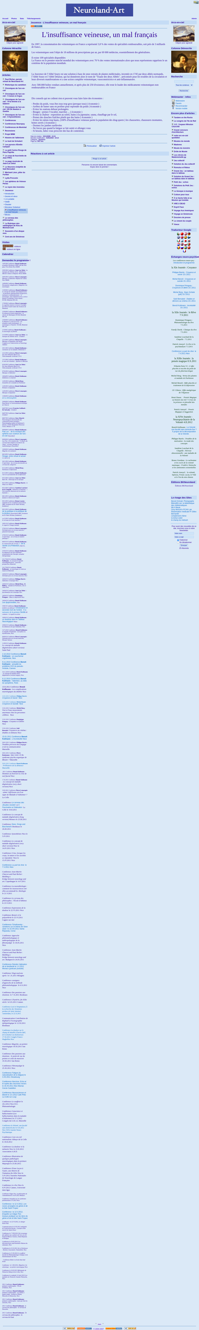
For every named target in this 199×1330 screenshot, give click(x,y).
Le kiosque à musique (182, 191)
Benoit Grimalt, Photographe (182, 501)
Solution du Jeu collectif (183, 164)
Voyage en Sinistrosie (182, 214)
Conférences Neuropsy (14, 124)
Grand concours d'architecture (180, 131)
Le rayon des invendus (13, 187)
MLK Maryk (175, 507)
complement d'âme (178, 516)
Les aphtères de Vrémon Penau (14, 182)
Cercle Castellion (9, 1088)
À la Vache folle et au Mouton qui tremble (182, 199)
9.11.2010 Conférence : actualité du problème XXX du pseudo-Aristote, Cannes (14, 665)
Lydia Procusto (10, 178)
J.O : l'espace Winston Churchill (182, 125)
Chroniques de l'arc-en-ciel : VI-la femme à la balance (14, 101)
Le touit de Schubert (12, 141)
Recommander (181, 106)
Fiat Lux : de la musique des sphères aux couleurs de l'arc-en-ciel (14, 434)
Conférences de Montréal (15, 127)
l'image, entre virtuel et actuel (14, 456)
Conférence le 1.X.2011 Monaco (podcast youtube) (14, 966)
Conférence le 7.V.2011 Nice (184, 352)
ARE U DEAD (178, 204)
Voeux (175, 224)
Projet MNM (9, 134)
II (24, 610)
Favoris (178, 103)
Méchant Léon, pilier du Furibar (14, 173)
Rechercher (184, 91)
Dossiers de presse (181, 217)
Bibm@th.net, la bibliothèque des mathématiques (182, 504)
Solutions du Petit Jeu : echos (183, 186)
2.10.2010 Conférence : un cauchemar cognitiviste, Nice (14, 656)
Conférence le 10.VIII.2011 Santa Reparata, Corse (15, 928)
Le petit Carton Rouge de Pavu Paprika (14, 151)
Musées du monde (181, 141)
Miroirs (7, 215)
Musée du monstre (181, 148)
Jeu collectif (178, 161)
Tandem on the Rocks (182, 117)
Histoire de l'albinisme (13, 138)
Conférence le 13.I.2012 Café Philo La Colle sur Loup (14, 1095)
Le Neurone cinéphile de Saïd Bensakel (14, 168)
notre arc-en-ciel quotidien (180, 137)
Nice (12, 698)
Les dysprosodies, (9, 602)
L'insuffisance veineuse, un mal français (16, 211)
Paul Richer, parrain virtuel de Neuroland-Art (13, 80)
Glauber (7, 204)
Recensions (9, 131)
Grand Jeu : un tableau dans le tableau (182, 172)
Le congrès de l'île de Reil (184, 121)
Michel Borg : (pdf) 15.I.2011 (184, 293)
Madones (177, 145)
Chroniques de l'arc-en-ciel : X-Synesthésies (14, 116)
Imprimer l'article (107, 146)
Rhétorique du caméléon (14, 85)
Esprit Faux (178, 207)
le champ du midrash (179, 520)
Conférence (7, 1204)
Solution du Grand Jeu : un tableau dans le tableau (183, 177)
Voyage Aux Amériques (183, 210)
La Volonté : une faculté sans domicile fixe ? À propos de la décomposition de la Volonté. (184, 430)
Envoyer (184, 545)
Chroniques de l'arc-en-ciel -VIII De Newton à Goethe (14, 109)
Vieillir (7, 202)
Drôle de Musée (179, 151)
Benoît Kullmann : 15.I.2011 (183, 306)
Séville (23, 612)
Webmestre (180, 101)
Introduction (9, 194)
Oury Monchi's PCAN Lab (181, 509)
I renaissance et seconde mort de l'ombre (15, 609)
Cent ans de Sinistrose (13, 237)
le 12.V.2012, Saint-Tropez (15, 1206)
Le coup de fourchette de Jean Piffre (14, 157)
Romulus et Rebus (181, 167)
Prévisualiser (90, 146)
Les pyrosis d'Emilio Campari (13, 146)
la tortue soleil (176, 518)
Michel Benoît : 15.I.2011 (183, 280)
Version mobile (181, 108)
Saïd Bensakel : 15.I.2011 (184, 300)
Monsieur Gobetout (12, 207)
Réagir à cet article (99, 159)
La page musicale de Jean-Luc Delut (13, 162)
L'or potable (9, 199)
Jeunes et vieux (10, 196)
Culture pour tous (180, 195)
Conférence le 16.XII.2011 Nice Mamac (14, 1083)
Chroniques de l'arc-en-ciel (14, 89)
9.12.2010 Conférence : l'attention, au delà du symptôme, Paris (14, 681)
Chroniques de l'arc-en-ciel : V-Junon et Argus (14, 95)
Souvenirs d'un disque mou (13, 232)
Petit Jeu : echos (180, 182)
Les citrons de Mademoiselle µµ (179, 156)
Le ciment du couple (181, 221)
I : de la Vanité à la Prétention (13, 545)
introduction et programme (183, 263)
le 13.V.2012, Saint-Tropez (15, 1215)
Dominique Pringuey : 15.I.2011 (184, 287)
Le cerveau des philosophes (10, 219)
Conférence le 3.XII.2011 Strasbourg (14, 1075)
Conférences (9, 120)
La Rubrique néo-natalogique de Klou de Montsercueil (13, 225)
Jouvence (8, 190)
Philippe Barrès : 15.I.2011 (184, 273)
